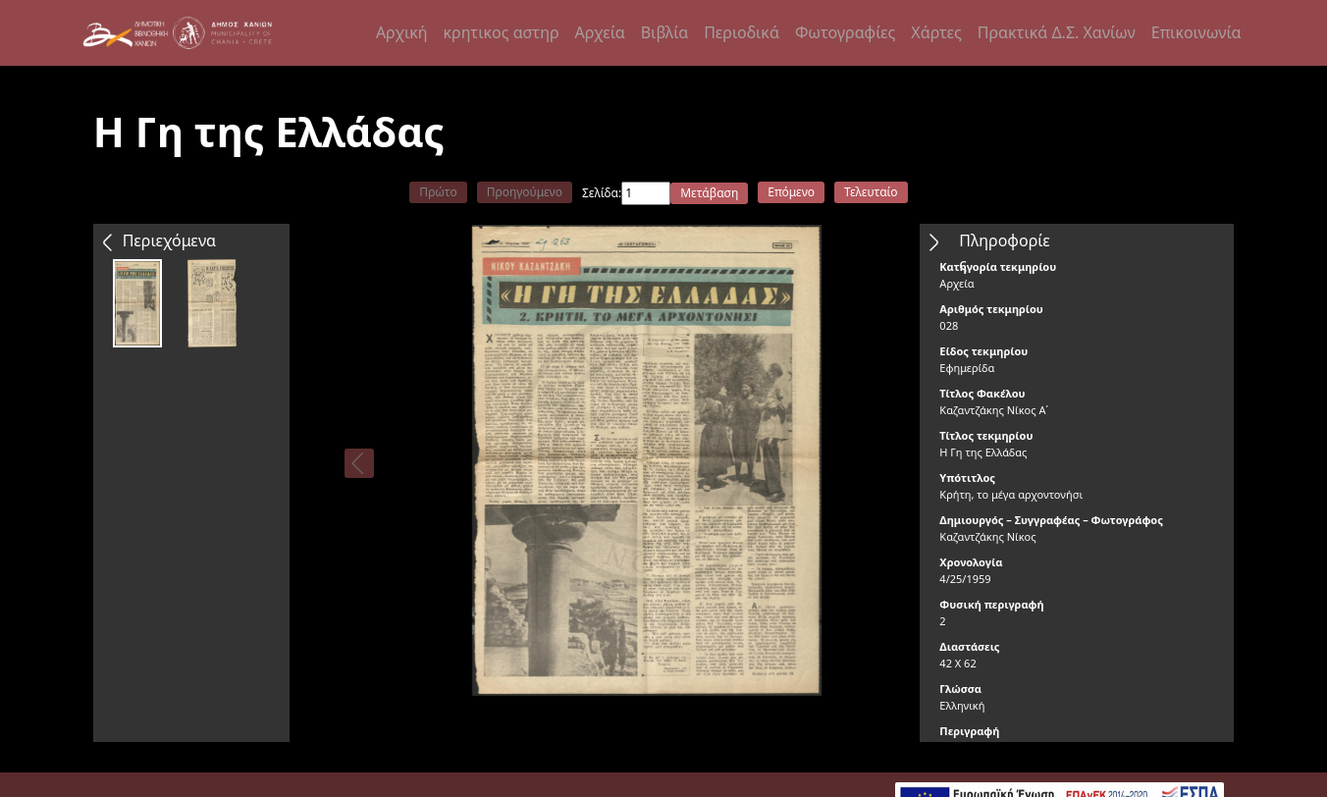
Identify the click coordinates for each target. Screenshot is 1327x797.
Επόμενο (791, 192)
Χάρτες (936, 32)
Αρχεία (600, 32)
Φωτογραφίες (845, 32)
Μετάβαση (709, 193)
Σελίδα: (601, 193)
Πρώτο (437, 192)
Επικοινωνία (1196, 32)
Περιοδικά (741, 32)
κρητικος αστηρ (500, 32)
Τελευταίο (871, 192)
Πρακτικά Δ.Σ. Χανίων (1057, 32)
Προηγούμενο (524, 192)
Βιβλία (664, 32)
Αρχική (402, 32)
